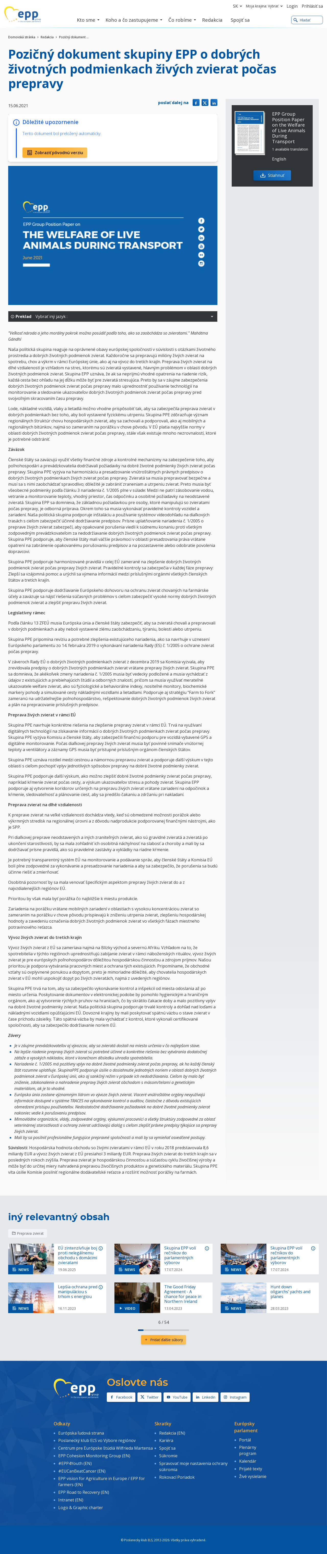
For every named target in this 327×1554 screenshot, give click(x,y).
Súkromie (168, 1455)
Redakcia (47, 37)
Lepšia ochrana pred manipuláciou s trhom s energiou (77, 1291)
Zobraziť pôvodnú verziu (55, 153)
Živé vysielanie (252, 1475)
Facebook (121, 1397)
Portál (245, 1439)
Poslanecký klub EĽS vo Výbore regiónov (97, 1440)
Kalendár (247, 1460)
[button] (212, 316)
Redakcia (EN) (172, 1433)
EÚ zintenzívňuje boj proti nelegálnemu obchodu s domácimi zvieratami (77, 1255)
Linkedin (205, 1397)
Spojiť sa (167, 1447)
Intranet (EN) (70, 1497)
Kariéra (166, 1440)
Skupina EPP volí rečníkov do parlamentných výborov (180, 1255)
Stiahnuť (272, 175)
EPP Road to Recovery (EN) (83, 1490)
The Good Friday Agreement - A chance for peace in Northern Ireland (182, 1294)
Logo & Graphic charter (80, 1505)
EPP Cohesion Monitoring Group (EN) (94, 1455)
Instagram (235, 1397)
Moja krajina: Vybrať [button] (265, 6)
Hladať (302, 20)
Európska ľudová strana (81, 1433)
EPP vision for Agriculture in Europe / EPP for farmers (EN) (101, 1480)
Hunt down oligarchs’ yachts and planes (290, 1291)
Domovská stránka (21, 37)
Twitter (149, 1397)
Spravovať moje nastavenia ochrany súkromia (193, 1465)
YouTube (177, 1397)
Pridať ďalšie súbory (163, 1339)
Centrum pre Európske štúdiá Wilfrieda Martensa (105, 1447)
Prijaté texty (250, 1468)
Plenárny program (247, 1450)
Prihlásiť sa (312, 6)
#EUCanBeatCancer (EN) (82, 1469)
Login (292, 6)
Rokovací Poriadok (177, 1475)
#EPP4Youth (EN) (75, 1462)
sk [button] (238, 6)
